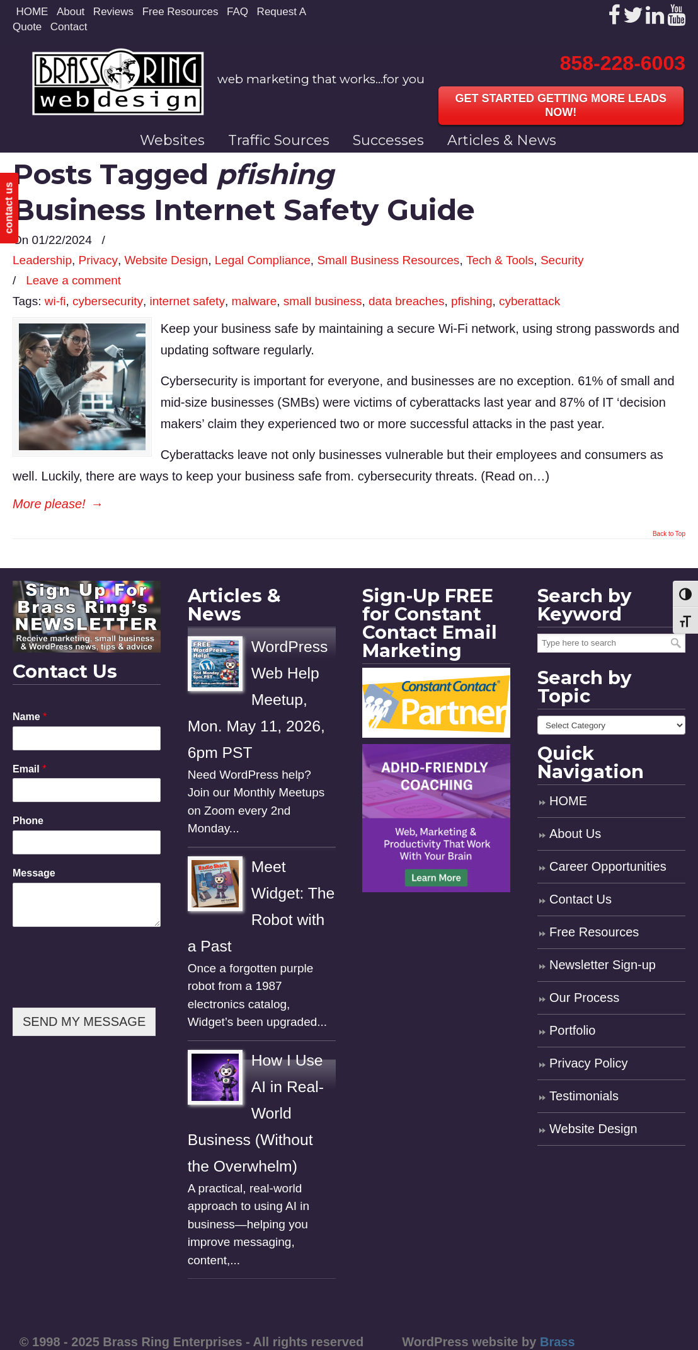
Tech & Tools (500, 260)
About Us (575, 834)
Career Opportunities (608, 866)
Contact (69, 27)
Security (562, 260)
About (70, 12)
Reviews (113, 12)
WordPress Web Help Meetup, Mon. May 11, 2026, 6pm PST (258, 699)
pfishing (472, 301)
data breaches (406, 301)
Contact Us (580, 899)
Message (34, 873)
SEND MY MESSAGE (84, 1021)
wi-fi (55, 301)
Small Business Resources (388, 260)
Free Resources (180, 12)
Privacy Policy (588, 1063)
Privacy (98, 260)
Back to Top (669, 534)
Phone (28, 820)
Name (30, 716)
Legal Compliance (263, 260)
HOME (32, 12)
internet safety (187, 301)
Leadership (42, 260)
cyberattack (529, 301)
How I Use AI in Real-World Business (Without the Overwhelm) (256, 1113)
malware (254, 301)
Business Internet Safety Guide (244, 209)
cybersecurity (107, 301)
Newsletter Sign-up (602, 965)
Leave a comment (73, 280)
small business (322, 301)
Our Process (584, 997)
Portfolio (572, 1030)
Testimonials (584, 1096)
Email (29, 769)
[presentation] (108, 987)
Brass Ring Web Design (118, 81)
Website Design (166, 260)
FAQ (237, 12)
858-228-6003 (622, 63)
